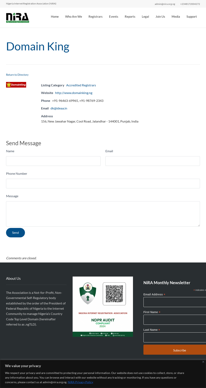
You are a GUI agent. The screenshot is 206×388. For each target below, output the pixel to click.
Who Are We (73, 16)
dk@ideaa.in (58, 108)
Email (109, 151)
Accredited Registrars (81, 85)
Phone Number (16, 173)
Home (55, 16)
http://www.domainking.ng (73, 93)
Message (12, 196)
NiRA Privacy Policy (80, 382)
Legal (145, 16)
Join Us (160, 16)
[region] (103, 374)
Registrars (96, 16)
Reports (130, 16)
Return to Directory (17, 74)
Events (113, 16)
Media (176, 16)
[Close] (203, 362)
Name (10, 151)
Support (191, 16)
